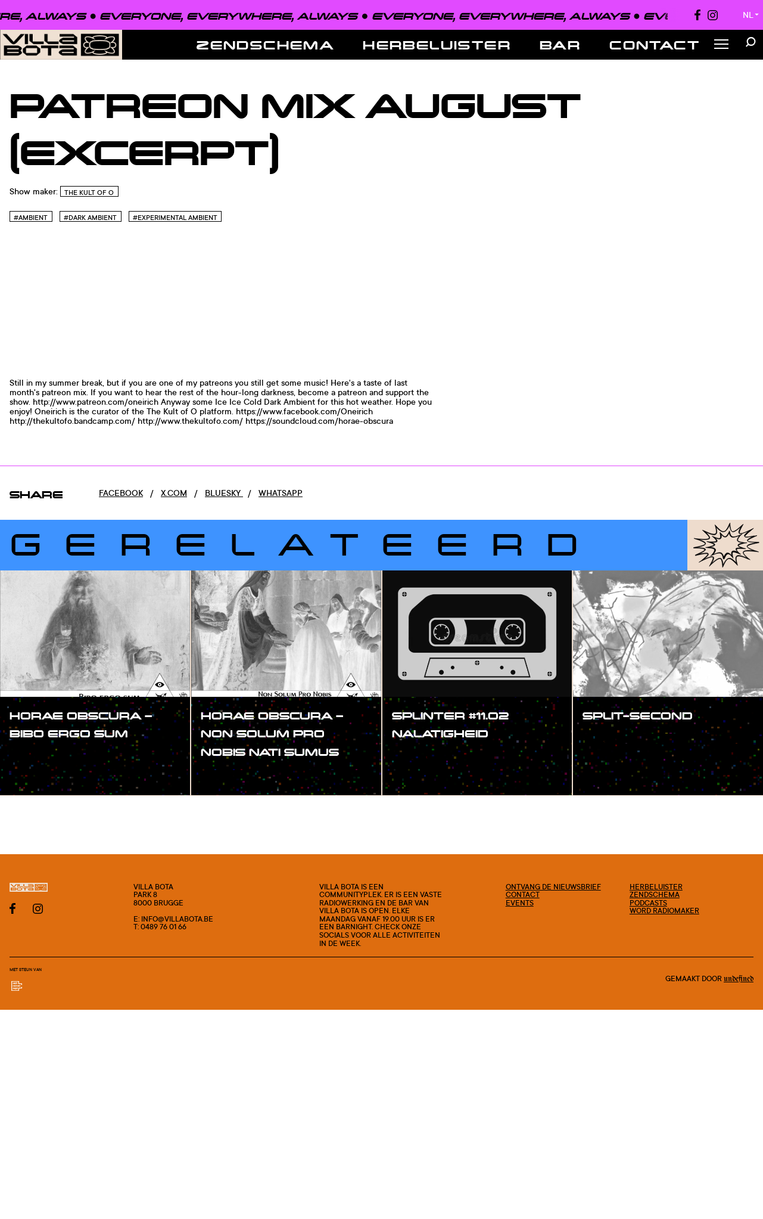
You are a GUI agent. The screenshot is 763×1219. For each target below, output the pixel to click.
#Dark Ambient (90, 217)
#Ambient (31, 217)
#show (35, 758)
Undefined (738, 979)
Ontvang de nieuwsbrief (553, 887)
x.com (174, 492)
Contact (654, 45)
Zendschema (265, 45)
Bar (560, 45)
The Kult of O (89, 192)
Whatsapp (281, 492)
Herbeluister (437, 45)
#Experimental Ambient (175, 217)
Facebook (121, 492)
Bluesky (224, 492)
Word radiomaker (664, 910)
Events (520, 903)
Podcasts (648, 903)
